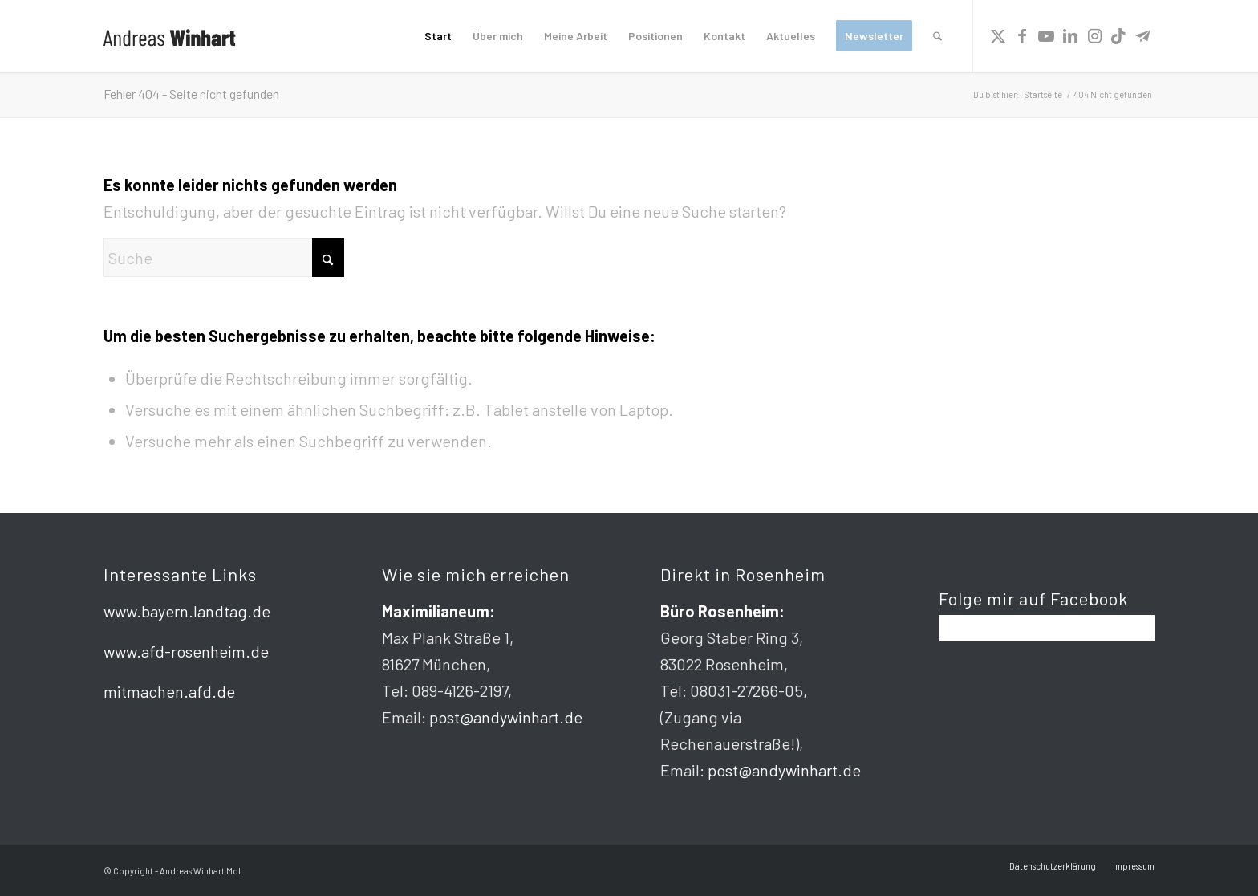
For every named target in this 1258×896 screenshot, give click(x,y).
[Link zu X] (998, 35)
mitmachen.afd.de (169, 691)
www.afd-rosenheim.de (186, 651)
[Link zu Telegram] (1142, 35)
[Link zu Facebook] (1022, 35)
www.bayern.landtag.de (186, 611)
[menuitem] (438, 36)
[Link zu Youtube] (1046, 35)
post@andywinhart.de (505, 717)
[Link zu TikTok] (1118, 35)
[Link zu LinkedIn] (1070, 35)
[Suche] (937, 36)
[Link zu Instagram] (1094, 35)
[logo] (169, 36)
